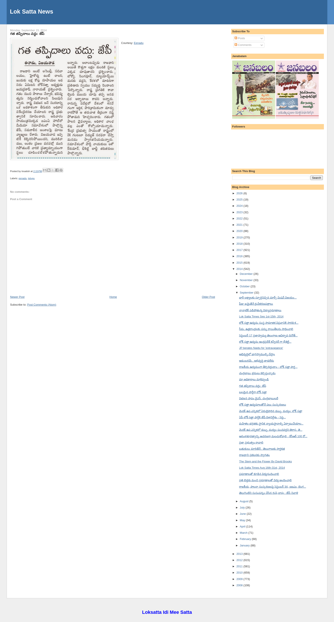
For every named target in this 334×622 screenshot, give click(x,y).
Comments (243, 45)
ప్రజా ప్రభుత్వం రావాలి (251, 442)
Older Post (208, 297)
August (244, 501)
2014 (240, 269)
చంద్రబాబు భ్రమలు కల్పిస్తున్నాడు (257, 373)
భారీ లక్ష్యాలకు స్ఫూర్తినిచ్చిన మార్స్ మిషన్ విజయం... (268, 297)
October (245, 286)
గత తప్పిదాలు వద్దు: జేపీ (27, 34)
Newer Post (17, 297)
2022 (240, 218)
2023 (240, 212)
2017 (240, 250)
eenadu (23, 178)
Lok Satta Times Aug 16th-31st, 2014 (262, 467)
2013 (240, 553)
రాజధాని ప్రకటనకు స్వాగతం (254, 455)
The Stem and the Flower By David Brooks (265, 461)
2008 (240, 585)
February (246, 539)
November (246, 280)
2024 (240, 205)
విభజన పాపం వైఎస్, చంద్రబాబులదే (258, 398)
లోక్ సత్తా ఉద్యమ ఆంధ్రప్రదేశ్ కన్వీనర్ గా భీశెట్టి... (265, 341)
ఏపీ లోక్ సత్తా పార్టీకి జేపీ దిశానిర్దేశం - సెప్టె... (262, 417)
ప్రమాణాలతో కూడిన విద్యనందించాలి (259, 474)
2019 (240, 237)
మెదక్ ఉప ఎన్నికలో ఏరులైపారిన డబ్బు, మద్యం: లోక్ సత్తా (270, 411)
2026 (240, 193)
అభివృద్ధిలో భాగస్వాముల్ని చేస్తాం (257, 354)
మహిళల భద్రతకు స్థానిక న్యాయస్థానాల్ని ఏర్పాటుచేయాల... (271, 423)
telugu (31, 178)
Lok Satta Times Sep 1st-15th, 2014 (261, 316)
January (245, 545)
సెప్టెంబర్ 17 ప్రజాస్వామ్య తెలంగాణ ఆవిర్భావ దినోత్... (268, 335)
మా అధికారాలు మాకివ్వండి (254, 379)
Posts (240, 38)
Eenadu (138, 43)
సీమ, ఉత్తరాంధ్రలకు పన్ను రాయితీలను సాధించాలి (266, 329)
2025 (240, 199)
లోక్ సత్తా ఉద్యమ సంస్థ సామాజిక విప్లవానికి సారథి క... (268, 322)
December (246, 273)
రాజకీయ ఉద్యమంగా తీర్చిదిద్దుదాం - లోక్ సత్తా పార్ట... (268, 367)
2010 (240, 572)
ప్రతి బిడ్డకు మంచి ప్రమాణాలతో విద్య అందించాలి (265, 480)
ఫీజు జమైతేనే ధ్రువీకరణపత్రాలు (256, 303)
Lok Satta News (31, 11)
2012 (240, 560)
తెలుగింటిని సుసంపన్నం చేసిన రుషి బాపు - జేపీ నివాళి (268, 492)
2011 (240, 566)
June (243, 513)
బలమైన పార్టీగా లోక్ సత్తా (253, 392)
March (244, 532)
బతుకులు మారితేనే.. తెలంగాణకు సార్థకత (262, 448)
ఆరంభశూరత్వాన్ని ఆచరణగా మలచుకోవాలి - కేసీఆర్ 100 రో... (273, 436)
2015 (240, 262)
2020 (240, 231)
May (243, 520)
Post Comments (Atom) (41, 304)
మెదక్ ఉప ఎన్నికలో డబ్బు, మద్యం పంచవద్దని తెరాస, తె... (270, 429)
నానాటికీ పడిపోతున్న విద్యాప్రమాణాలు (260, 310)
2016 (240, 256)
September (247, 292)
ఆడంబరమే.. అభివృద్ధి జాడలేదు (256, 360)
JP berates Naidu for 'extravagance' (261, 348)
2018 (240, 243)
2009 (240, 579)
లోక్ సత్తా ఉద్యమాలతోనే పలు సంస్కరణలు (262, 404)
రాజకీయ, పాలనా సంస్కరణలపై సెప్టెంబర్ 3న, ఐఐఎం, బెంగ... (272, 486)
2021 (240, 224)
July (243, 507)
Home (113, 297)
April (243, 526)
